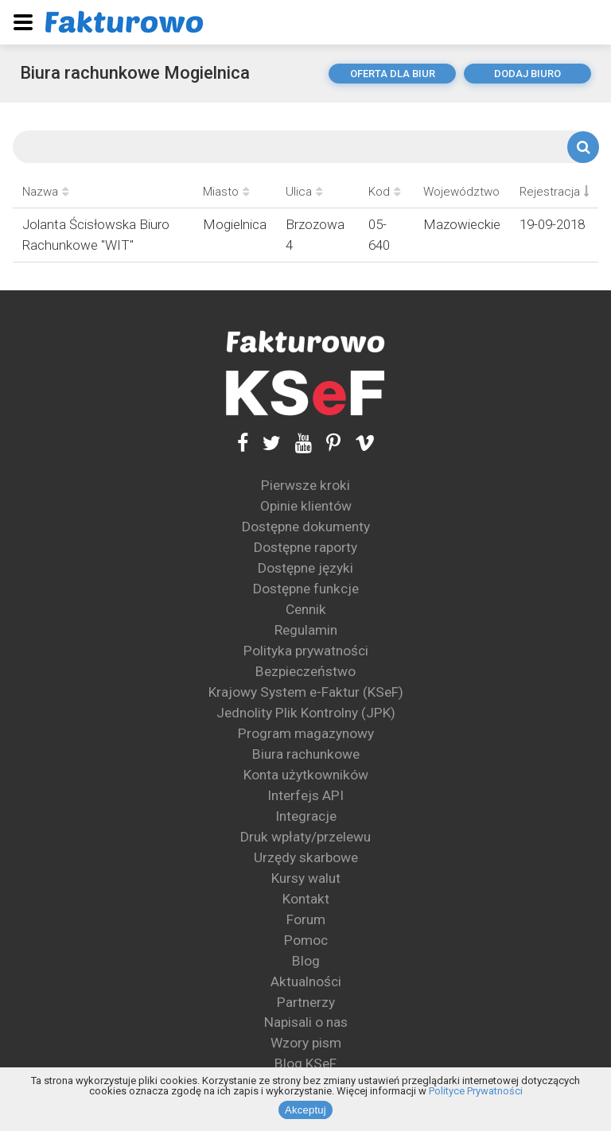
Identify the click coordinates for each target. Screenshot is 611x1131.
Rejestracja (554, 192)
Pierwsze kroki (305, 485)
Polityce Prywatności (476, 1091)
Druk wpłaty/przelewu (305, 837)
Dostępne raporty (305, 547)
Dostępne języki (305, 568)
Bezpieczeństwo (305, 671)
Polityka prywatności (305, 651)
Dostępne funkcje (306, 589)
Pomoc (306, 940)
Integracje (306, 816)
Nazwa (45, 192)
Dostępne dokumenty (306, 526)
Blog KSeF (305, 1063)
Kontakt (305, 899)
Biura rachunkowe (306, 754)
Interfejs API (305, 795)
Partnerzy (306, 1002)
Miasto (226, 192)
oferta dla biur (392, 74)
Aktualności (305, 981)
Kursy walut (306, 878)
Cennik (306, 609)
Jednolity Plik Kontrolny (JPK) (305, 713)
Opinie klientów (306, 506)
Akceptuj (305, 1110)
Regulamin (305, 630)
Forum (305, 919)
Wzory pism (305, 1043)
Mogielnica (235, 224)
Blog (306, 961)
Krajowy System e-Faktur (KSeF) (305, 692)
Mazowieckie (461, 224)
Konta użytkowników (305, 775)
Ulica (304, 192)
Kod (384, 192)
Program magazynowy (306, 733)
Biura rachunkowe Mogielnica (135, 73)
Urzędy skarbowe (306, 857)
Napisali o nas (306, 1022)
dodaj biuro (527, 74)
